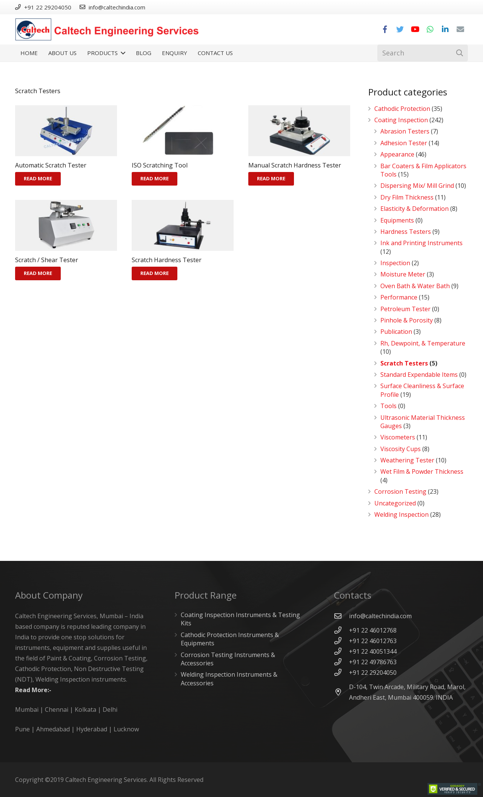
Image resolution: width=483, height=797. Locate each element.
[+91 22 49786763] (341, 661)
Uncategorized (395, 503)
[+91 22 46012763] (341, 640)
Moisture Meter (402, 274)
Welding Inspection (401, 514)
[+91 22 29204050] (341, 672)
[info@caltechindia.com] (341, 615)
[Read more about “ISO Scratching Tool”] (154, 179)
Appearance (397, 154)
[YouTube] (415, 29)
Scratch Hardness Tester (167, 260)
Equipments (397, 220)
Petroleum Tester (405, 309)
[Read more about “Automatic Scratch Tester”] (38, 179)
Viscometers (397, 437)
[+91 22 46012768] (341, 630)
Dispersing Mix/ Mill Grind (417, 185)
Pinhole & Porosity (406, 320)
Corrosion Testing (400, 491)
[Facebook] (384, 29)
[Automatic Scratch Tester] (66, 130)
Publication (396, 331)
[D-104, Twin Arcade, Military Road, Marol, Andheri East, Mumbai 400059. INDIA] (341, 692)
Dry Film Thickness (407, 197)
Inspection (395, 263)
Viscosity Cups (400, 449)
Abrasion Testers (404, 131)
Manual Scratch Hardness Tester (294, 165)
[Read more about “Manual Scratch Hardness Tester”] (271, 179)
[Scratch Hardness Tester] (183, 225)
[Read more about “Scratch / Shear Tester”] (38, 273)
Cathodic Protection (402, 108)
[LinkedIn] (445, 29)
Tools (388, 406)
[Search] (422, 53)
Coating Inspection (401, 120)
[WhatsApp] (430, 29)
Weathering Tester (407, 460)
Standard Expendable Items (419, 374)
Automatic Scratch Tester (50, 165)
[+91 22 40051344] (341, 651)
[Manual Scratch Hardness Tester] (299, 130)
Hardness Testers (405, 231)
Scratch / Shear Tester (46, 260)
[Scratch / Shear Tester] (66, 225)
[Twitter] (400, 29)
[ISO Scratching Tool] (183, 130)
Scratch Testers (404, 363)
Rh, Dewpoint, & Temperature (422, 343)
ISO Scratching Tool (160, 165)
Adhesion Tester (403, 143)
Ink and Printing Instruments (421, 243)
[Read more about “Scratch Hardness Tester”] (154, 273)
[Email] (460, 29)
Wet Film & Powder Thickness (421, 471)
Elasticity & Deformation (414, 208)
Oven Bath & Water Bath (415, 286)
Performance (398, 297)
